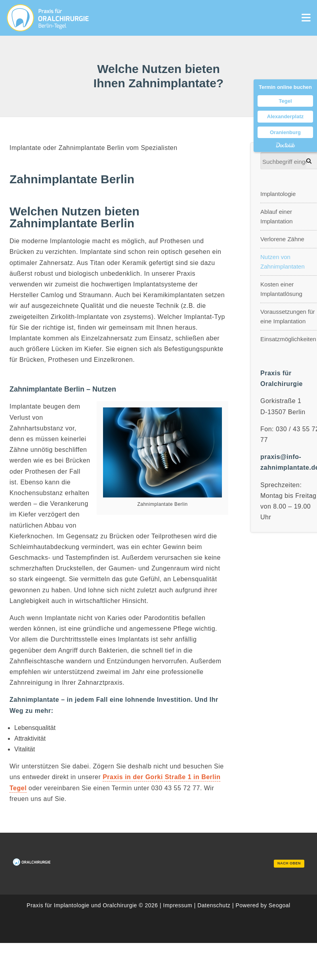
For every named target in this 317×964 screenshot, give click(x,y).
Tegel (285, 101)
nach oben (289, 863)
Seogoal (279, 905)
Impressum (178, 905)
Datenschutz (213, 905)
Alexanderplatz (285, 116)
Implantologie (278, 193)
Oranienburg (285, 132)
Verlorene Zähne (282, 239)
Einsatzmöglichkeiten (288, 339)
